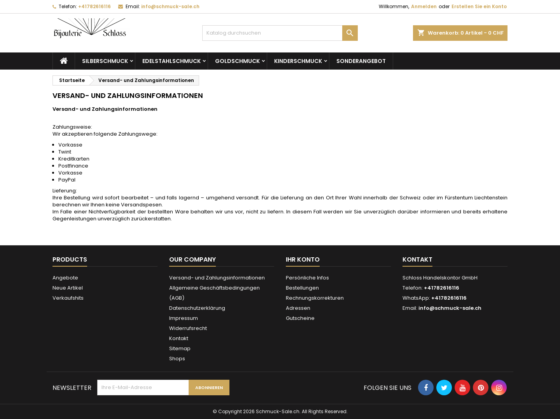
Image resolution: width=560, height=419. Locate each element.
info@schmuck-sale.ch (170, 6)
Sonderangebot (361, 61)
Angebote (65, 277)
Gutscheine (300, 318)
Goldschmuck (237, 61)
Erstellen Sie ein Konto (479, 6)
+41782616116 (94, 6)
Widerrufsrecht (188, 328)
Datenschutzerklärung (197, 308)
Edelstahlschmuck (171, 61)
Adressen (298, 308)
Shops (177, 358)
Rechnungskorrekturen (315, 298)
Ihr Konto (303, 259)
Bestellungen (302, 288)
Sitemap (180, 348)
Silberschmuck (105, 61)
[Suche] (280, 33)
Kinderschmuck (298, 61)
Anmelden (424, 6)
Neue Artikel (67, 288)
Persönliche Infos (307, 277)
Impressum (183, 318)
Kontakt (178, 338)
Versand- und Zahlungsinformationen (217, 277)
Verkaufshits (68, 298)
